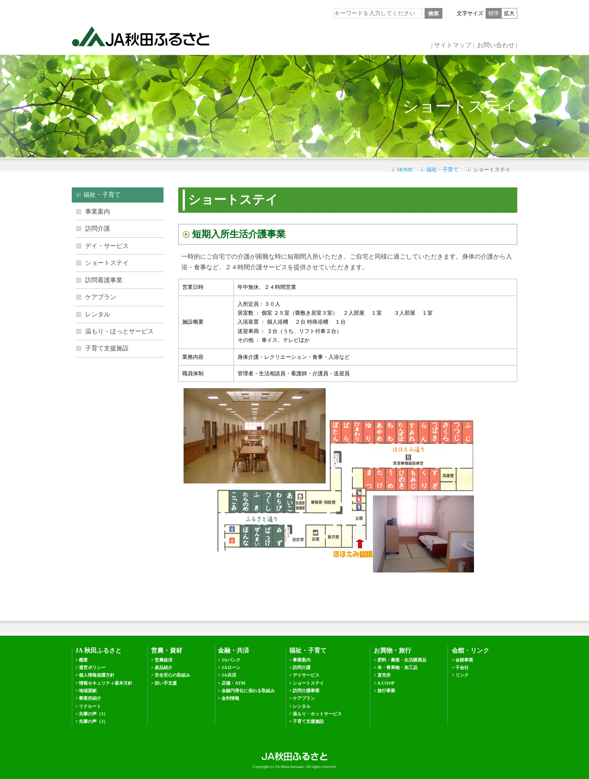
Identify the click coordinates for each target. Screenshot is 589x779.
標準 (493, 13)
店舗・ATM (233, 683)
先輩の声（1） (93, 713)
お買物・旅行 (392, 650)
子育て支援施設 (107, 348)
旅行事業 (386, 690)
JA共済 (228, 675)
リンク (462, 675)
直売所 (384, 675)
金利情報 (230, 698)
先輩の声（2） (93, 721)
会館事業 (464, 659)
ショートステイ (107, 263)
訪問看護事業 (104, 280)
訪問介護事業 (306, 690)
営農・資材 (166, 650)
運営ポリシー (92, 667)
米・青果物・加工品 (397, 667)
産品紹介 (163, 667)
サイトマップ (452, 45)
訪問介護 (97, 228)
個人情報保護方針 (97, 675)
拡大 (509, 13)
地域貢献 (88, 690)
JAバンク (230, 659)
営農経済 (163, 659)
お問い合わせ (496, 45)
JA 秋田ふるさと (98, 650)
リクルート (90, 706)
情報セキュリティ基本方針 (105, 683)
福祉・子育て (442, 169)
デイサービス (306, 675)
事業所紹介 (90, 698)
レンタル (97, 314)
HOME (405, 169)
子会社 (462, 667)
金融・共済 (233, 650)
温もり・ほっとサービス (119, 331)
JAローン (230, 667)
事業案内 (97, 211)
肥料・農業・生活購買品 (401, 659)
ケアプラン (100, 297)
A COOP (386, 683)
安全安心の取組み (172, 675)
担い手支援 (166, 683)
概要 (83, 659)
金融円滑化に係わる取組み (248, 690)
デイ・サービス (107, 246)
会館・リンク (470, 650)
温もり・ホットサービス (317, 713)
